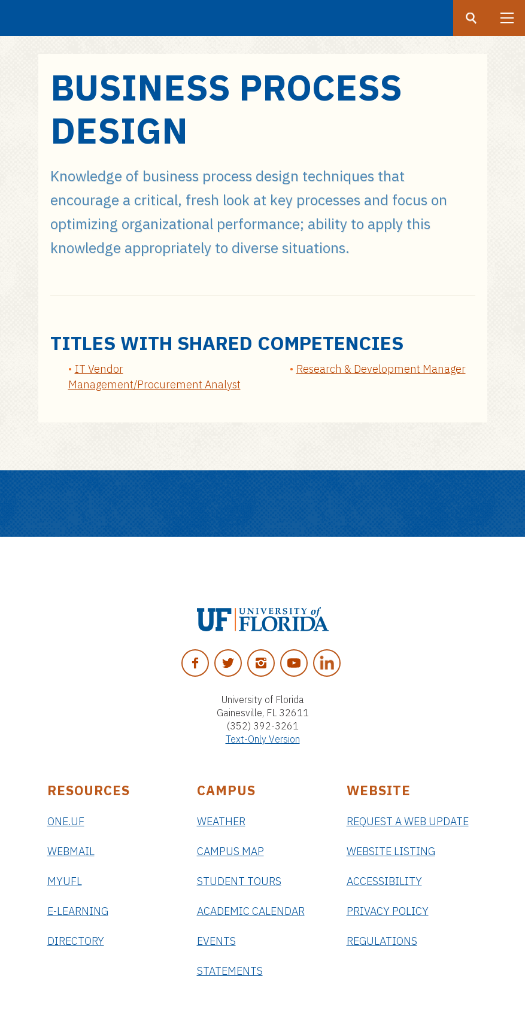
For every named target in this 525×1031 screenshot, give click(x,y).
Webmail (71, 851)
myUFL (64, 881)
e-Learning (77, 911)
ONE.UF (65, 821)
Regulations (382, 941)
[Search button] (471, 18)
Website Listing (391, 851)
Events (216, 941)
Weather (221, 821)
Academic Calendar (251, 911)
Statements (230, 971)
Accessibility (384, 881)
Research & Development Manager (381, 369)
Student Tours (239, 881)
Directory (75, 941)
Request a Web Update (408, 821)
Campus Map (230, 851)
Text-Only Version (263, 739)
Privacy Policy (388, 911)
